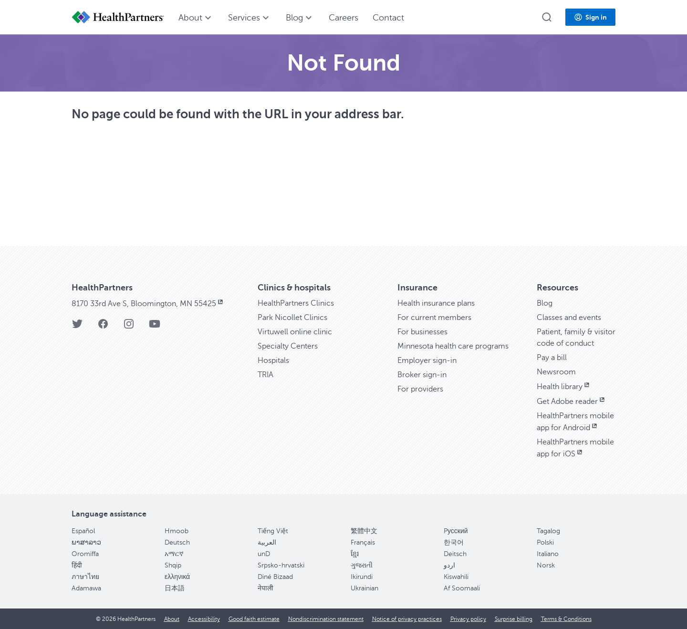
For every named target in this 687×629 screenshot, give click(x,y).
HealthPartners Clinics (296, 303)
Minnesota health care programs (453, 346)
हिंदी (77, 565)
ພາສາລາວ (86, 542)
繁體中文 (364, 531)
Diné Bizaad (275, 576)
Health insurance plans (436, 303)
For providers (420, 389)
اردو (449, 565)
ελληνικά (177, 576)
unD (264, 553)
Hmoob (176, 531)
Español (83, 531)
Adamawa (86, 588)
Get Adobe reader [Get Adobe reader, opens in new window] (571, 401)
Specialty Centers (288, 346)
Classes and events (569, 317)
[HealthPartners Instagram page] (129, 327)
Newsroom (556, 372)
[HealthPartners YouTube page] (154, 327)
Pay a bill (552, 357)
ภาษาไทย (85, 576)
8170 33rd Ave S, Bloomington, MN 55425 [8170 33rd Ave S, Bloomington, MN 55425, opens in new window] (148, 303)
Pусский (456, 531)
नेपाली (265, 588)
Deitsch (455, 553)
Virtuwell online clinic (295, 332)
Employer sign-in (427, 360)
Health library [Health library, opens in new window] (564, 386)
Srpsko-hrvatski (281, 565)
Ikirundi (362, 576)
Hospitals (273, 360)
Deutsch (177, 542)
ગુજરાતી (362, 565)
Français (363, 542)
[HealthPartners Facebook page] (103, 327)
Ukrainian (364, 588)
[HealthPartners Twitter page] (77, 327)
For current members (434, 317)
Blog (544, 303)
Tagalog (548, 531)
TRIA (265, 375)
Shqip (173, 565)
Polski (545, 542)
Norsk (546, 565)
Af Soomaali (462, 588)
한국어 (454, 542)
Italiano (548, 553)
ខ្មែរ (355, 553)
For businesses (422, 332)
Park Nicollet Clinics (292, 317)
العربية (267, 542)
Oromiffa (85, 553)
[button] (546, 17)
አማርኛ (174, 553)
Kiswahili (456, 576)
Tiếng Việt (273, 531)
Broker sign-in (422, 375)
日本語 (175, 588)
